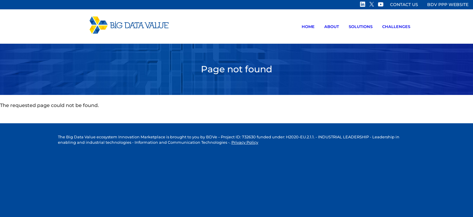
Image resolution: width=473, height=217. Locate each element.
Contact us (404, 4)
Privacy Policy (244, 142)
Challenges (396, 26)
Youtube (381, 4)
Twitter (371, 4)
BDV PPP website (447, 4)
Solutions (361, 26)
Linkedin (362, 4)
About (331, 26)
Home (308, 26)
